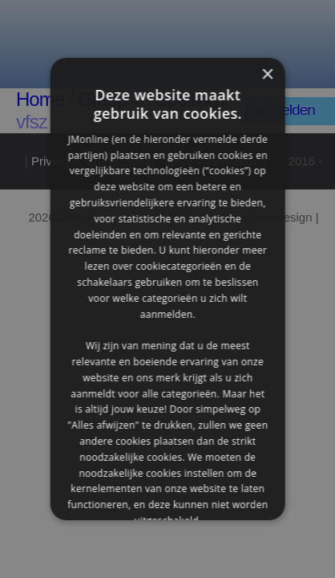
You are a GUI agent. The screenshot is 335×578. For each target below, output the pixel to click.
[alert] (167, 289)
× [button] (266, 75)
